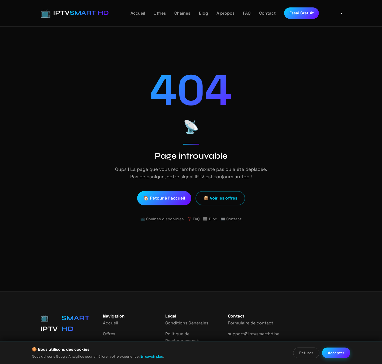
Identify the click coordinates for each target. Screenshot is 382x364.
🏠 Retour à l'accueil (164, 198)
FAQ (242, 13)
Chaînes (179, 13)
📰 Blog (210, 219)
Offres (156, 13)
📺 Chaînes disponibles (163, 219)
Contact (262, 13)
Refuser (307, 353)
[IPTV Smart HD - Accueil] (70, 13)
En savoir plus (143, 356)
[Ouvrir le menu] (341, 13)
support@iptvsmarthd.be (252, 334)
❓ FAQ (193, 219)
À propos (220, 13)
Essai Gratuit (295, 13)
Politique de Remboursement (181, 337)
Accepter (336, 353)
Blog (199, 13)
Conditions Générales (186, 323)
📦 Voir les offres (220, 198)
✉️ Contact (229, 219)
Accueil (135, 13)
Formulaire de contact (249, 323)
